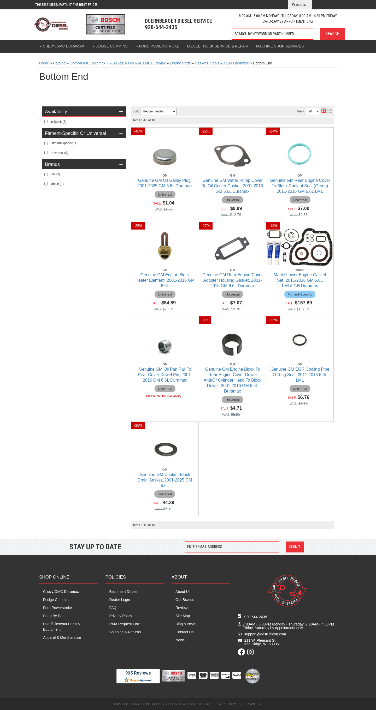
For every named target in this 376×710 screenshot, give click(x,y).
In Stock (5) (58, 122)
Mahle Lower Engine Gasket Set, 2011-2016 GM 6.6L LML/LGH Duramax (300, 280)
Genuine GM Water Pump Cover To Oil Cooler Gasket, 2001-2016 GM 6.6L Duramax (232, 186)
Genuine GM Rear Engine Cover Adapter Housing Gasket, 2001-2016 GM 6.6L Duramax (232, 280)
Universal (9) (59, 153)
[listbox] (158, 111)
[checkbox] (46, 121)
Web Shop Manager (247, 704)
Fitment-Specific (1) (64, 143)
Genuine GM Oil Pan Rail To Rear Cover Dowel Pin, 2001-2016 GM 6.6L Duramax (165, 374)
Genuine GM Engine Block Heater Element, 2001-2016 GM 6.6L (165, 280)
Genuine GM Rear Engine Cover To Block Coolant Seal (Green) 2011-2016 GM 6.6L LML (300, 186)
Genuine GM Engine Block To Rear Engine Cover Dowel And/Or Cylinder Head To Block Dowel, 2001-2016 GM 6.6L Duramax (232, 380)
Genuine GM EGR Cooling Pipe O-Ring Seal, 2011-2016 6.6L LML (300, 374)
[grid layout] (323, 111)
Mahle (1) (57, 184)
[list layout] (329, 111)
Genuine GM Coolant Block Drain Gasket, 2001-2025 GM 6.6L (165, 480)
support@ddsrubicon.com (265, 634)
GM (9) (55, 174)
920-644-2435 (255, 617)
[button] (288, 34)
